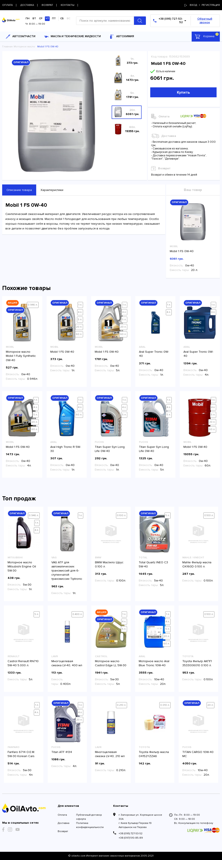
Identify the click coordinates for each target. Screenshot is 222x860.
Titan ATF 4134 (61, 752)
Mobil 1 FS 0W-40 (182, 251)
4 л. (80, 312)
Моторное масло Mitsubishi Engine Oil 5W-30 (22, 566)
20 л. (79, 326)
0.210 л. (121, 705)
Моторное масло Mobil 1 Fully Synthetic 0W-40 (21, 356)
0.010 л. (165, 705)
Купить (183, 92)
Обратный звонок (204, 20)
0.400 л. (77, 614)
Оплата (62, 815)
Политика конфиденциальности (90, 825)
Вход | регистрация (202, 5)
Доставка (63, 823)
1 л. (80, 304)
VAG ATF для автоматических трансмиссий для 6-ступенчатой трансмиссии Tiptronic (66, 571)
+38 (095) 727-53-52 (130, 833)
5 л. (80, 319)
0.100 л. (121, 515)
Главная (7, 46)
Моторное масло (24, 46)
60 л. (79, 334)
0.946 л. (33, 304)
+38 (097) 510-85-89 (131, 837)
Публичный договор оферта (89, 817)
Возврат (63, 831)
